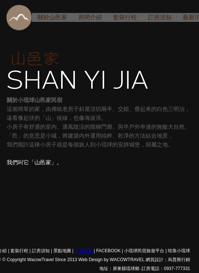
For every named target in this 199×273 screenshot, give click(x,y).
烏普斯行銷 (179, 259)
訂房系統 (84, 250)
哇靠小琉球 (179, 250)
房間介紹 (90, 17)
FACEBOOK (108, 250)
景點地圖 (62, 250)
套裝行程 (125, 17)
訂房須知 (160, 17)
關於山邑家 (52, 17)
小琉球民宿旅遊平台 (144, 250)
